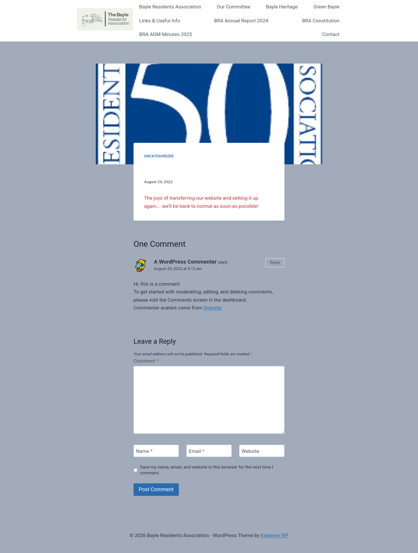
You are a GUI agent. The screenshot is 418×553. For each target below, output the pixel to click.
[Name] (156, 451)
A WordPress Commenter (185, 261)
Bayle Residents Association (170, 7)
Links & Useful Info (159, 21)
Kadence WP (275, 535)
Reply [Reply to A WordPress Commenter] (275, 262)
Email (196, 451)
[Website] (261, 451)
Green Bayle (327, 7)
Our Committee (233, 7)
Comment (146, 361)
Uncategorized (159, 156)
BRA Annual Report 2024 (241, 21)
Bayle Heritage (282, 7)
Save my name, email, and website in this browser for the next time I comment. (206, 469)
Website (250, 451)
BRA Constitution (321, 21)
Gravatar (212, 308)
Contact (330, 34)
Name (144, 451)
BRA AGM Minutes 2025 (165, 34)
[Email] (209, 451)
